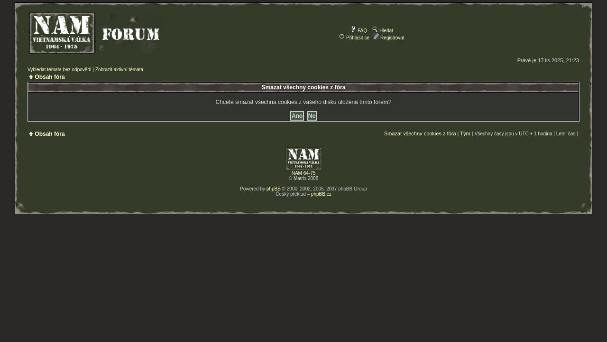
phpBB (274, 188)
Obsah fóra (49, 77)
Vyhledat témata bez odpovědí (60, 69)
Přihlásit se (354, 37)
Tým (465, 133)
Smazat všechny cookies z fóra (420, 133)
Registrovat (388, 37)
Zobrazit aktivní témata (119, 69)
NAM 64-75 (304, 173)
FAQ (358, 30)
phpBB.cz (321, 194)
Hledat (382, 30)
